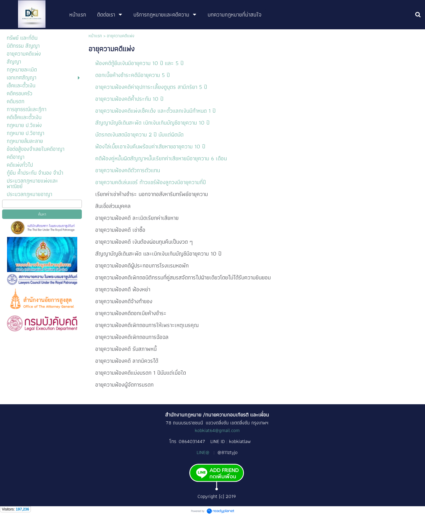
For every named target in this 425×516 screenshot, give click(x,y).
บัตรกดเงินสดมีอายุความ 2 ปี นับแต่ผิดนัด (140, 134)
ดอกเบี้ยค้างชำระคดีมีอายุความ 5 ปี (132, 75)
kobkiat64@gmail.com (217, 430)
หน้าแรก (95, 35)
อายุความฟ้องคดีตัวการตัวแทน (127, 170)
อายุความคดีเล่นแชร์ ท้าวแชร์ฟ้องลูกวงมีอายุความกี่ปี (150, 182)
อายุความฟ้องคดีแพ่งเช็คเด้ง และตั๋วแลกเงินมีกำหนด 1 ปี (155, 110)
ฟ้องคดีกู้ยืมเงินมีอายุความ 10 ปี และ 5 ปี (140, 63)
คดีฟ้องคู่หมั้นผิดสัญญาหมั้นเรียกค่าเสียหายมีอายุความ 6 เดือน (161, 158)
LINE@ (204, 452)
